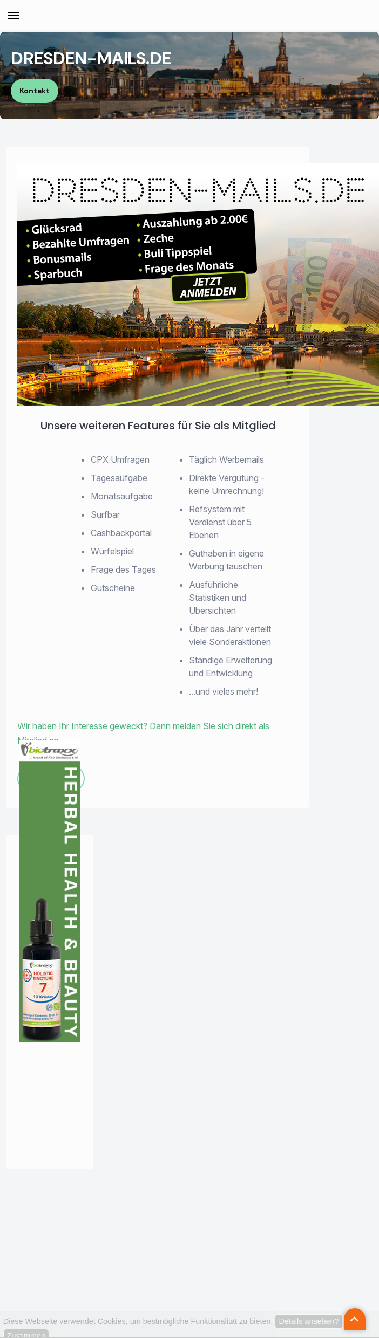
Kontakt (34, 90)
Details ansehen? (309, 1321)
